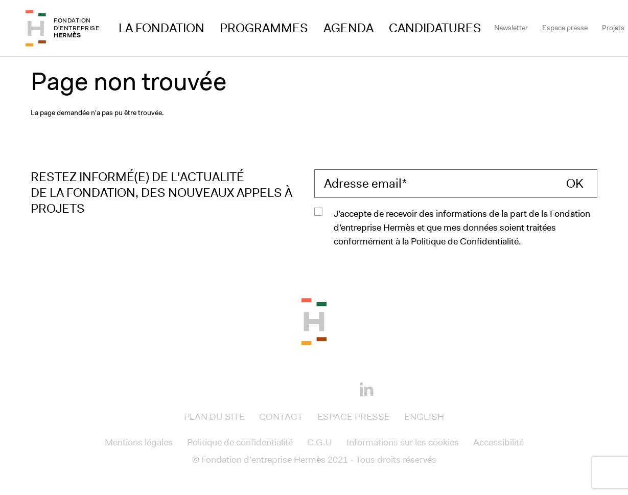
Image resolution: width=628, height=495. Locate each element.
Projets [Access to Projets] (613, 27)
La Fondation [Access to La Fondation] (161, 28)
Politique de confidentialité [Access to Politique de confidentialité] (240, 442)
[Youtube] (331, 388)
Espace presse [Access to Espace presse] (565, 27)
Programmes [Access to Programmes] (264, 28)
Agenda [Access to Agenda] (348, 28)
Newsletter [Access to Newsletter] (511, 27)
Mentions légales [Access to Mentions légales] (139, 442)
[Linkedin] (366, 390)
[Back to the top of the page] (314, 320)
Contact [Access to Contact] (281, 417)
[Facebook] (262, 388)
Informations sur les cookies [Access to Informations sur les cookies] (402, 442)
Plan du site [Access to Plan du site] (214, 417)
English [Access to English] (424, 417)
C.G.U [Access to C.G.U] (319, 442)
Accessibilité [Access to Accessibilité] (498, 442)
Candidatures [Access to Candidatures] (435, 28)
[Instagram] (297, 388)
